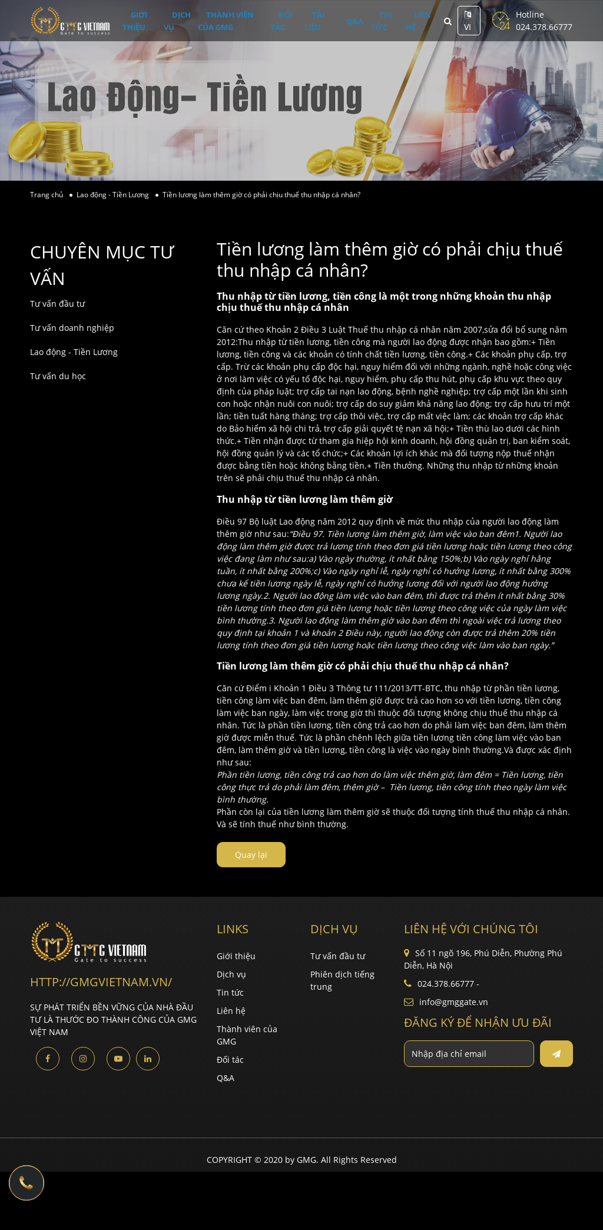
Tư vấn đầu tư (57, 303)
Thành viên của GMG (232, 21)
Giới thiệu (133, 21)
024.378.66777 (544, 26)
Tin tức (376, 21)
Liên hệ (412, 21)
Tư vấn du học (58, 376)
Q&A (357, 20)
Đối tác (289, 21)
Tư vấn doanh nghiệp (72, 327)
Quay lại (251, 854)
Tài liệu (322, 21)
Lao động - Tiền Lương (74, 351)
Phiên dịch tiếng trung (342, 980)
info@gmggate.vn (453, 1001)
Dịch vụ (175, 21)
